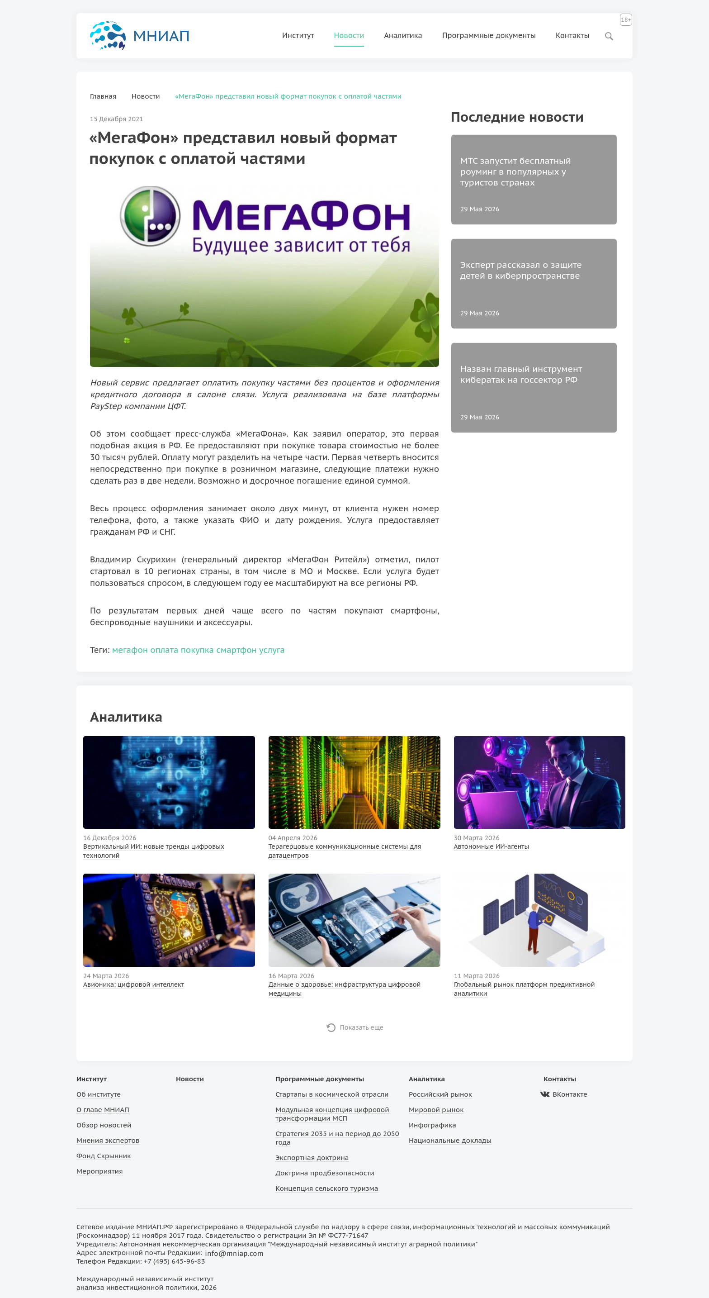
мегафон (130, 650)
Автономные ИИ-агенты (491, 846)
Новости (349, 35)
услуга (272, 650)
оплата (164, 650)
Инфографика (432, 1125)
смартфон (236, 650)
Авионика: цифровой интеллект (133, 984)
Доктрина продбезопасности (324, 1173)
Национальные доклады (450, 1140)
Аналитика (403, 35)
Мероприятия (99, 1171)
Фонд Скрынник (103, 1155)
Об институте (98, 1094)
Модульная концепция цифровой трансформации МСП (332, 1113)
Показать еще (362, 1027)
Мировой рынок (436, 1109)
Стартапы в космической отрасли (331, 1094)
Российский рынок (440, 1094)
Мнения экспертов (108, 1140)
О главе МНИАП (102, 1109)
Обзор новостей (104, 1125)
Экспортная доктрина (312, 1157)
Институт (298, 35)
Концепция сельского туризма (326, 1188)
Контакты (573, 35)
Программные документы (489, 35)
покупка (197, 650)
